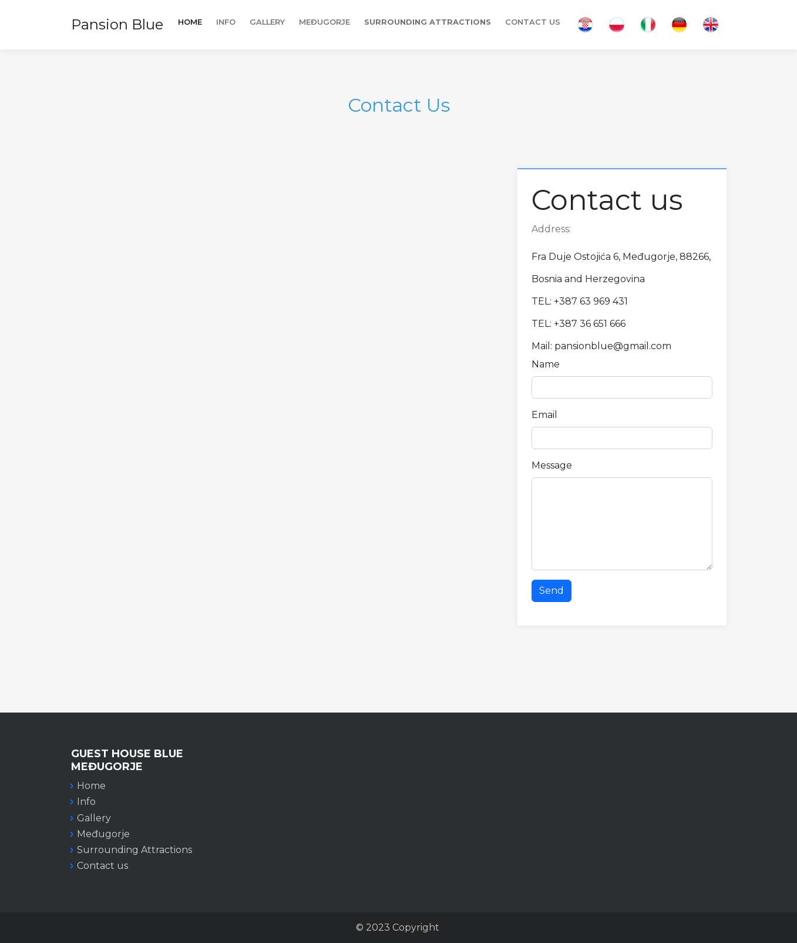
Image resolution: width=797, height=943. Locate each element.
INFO (226, 22)
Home (190, 22)
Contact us (102, 865)
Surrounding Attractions (134, 849)
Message (552, 465)
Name (546, 364)
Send (551, 590)
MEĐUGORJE (324, 22)
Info (86, 801)
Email (544, 414)
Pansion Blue (117, 24)
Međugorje (103, 834)
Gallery (267, 22)
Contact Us (532, 22)
